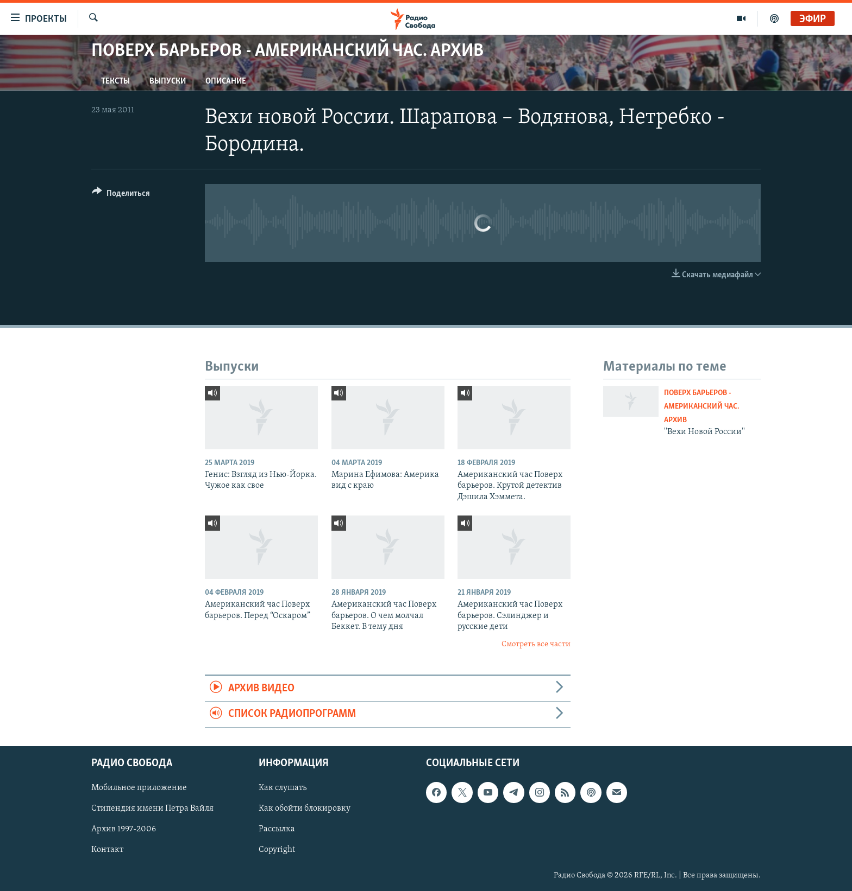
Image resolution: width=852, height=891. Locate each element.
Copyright (277, 849)
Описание (225, 81)
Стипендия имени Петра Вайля (152, 808)
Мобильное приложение (139, 788)
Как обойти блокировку (304, 808)
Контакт (107, 849)
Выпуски (167, 81)
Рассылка (277, 829)
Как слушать (282, 788)
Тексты (115, 81)
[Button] (121, 195)
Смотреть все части (536, 644)
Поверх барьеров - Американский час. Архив (701, 406)
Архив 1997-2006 (123, 829)
